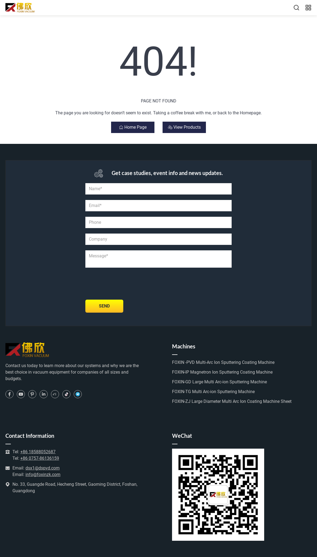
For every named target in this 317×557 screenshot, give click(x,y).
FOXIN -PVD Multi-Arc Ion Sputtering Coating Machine (223, 362)
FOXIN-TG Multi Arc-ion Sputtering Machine (213, 391)
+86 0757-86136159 (39, 458)
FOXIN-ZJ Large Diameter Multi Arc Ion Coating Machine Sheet (232, 401)
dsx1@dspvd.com (42, 468)
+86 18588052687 (38, 451)
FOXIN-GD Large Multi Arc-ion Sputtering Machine (219, 381)
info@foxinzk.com (42, 474)
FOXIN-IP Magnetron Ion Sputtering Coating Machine (222, 372)
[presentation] (126, 283)
